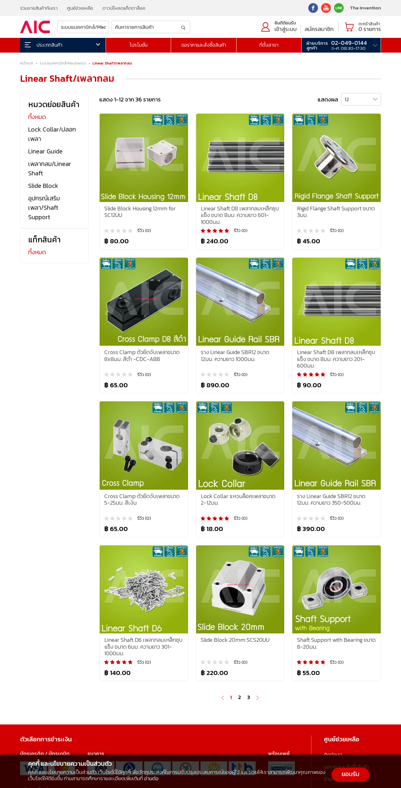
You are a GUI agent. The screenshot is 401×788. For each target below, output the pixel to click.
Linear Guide (45, 151)
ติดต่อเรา (333, 754)
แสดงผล (328, 99)
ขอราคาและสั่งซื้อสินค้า (203, 45)
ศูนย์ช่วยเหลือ (80, 8)
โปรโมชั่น (138, 45)
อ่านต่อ (151, 778)
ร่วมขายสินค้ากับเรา (39, 8)
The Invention (365, 7)
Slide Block (43, 185)
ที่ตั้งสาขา (269, 45)
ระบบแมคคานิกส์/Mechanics (62, 63)
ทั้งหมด (37, 116)
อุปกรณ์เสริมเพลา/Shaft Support (44, 207)
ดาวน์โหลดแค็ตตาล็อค (123, 8)
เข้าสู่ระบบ (285, 29)
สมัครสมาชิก (319, 29)
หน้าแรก (26, 63)
